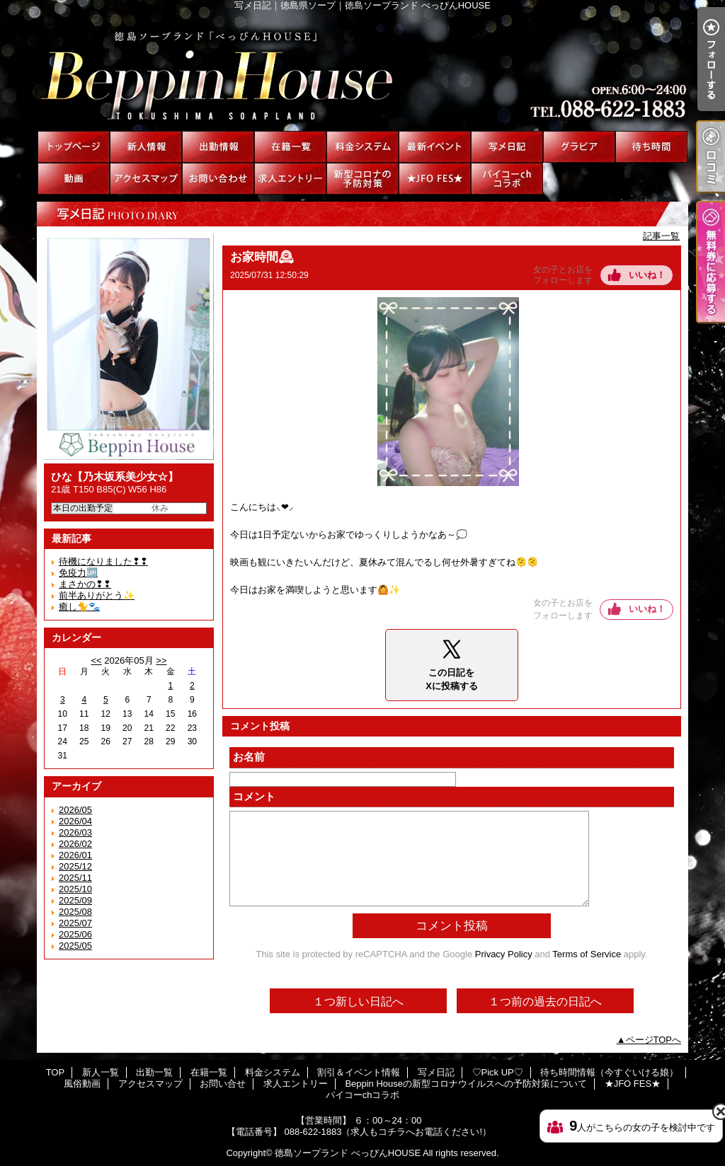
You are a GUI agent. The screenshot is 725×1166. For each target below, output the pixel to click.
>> (161, 660)
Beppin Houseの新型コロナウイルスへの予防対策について (362, 179)
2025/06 (75, 934)
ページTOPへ (654, 1039)
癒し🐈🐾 (79, 606)
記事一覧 (661, 236)
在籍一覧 (290, 147)
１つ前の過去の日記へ (545, 1001)
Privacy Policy (503, 954)
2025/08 (75, 911)
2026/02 (75, 843)
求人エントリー (290, 179)
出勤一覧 (218, 147)
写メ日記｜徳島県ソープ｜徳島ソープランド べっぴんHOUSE (362, 71)
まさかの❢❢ (85, 584)
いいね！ (647, 275)
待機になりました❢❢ (103, 561)
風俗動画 (74, 179)
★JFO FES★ (435, 179)
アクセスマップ (146, 179)
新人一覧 (146, 147)
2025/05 (75, 945)
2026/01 (75, 855)
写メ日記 (507, 147)
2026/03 (75, 832)
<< (96, 660)
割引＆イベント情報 (435, 147)
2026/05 (75, 809)
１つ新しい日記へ (358, 1001)
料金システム (362, 147)
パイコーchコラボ (507, 179)
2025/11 (75, 877)
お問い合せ (218, 179)
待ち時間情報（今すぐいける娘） (651, 147)
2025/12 (75, 866)
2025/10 (75, 889)
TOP (74, 147)
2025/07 (75, 923)
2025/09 (75, 900)
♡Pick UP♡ (579, 147)
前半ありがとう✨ (97, 595)
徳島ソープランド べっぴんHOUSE (348, 1153)
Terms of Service (586, 954)
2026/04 (75, 821)
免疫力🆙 (78, 572)
